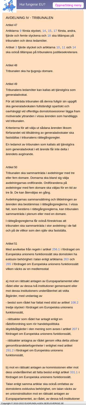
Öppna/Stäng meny (68, 5)
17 (55, 30)
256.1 (56, 249)
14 (44, 30)
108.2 (74, 302)
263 (66, 259)
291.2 (10, 350)
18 (49, 35)
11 (63, 47)
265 (8, 264)
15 (49, 30)
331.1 (74, 372)
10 (58, 47)
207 (74, 329)
